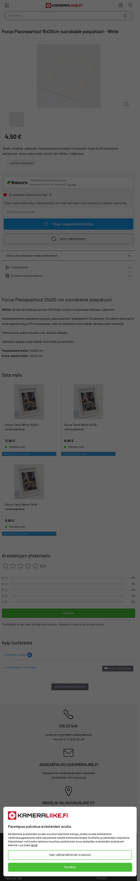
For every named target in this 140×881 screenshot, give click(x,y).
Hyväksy (70, 867)
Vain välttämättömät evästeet (70, 855)
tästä (34, 845)
